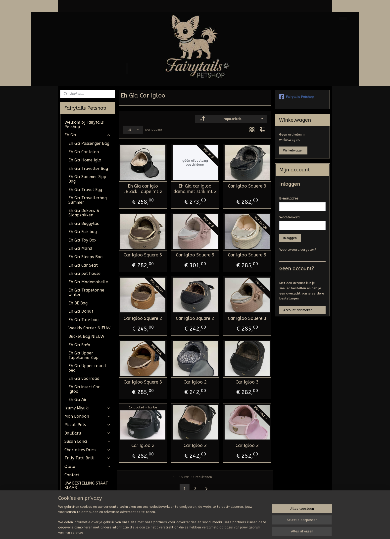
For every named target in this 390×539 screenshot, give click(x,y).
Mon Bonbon (87, 416)
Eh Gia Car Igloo (83, 151)
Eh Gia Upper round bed (87, 368)
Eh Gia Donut (80, 311)
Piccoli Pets (87, 424)
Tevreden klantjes (81, 508)
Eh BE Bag (78, 303)
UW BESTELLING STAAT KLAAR (86, 485)
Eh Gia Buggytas (83, 223)
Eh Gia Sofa (79, 345)
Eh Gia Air (77, 399)
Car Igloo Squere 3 (247, 186)
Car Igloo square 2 (195, 318)
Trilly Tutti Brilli (87, 458)
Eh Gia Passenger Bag (88, 143)
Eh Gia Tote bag (83, 319)
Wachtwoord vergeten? (297, 249)
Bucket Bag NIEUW (86, 336)
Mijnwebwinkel (251, 530)
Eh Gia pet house (84, 273)
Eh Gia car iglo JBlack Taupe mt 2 (142, 189)
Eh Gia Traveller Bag (88, 168)
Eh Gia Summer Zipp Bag (87, 179)
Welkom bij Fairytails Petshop (84, 124)
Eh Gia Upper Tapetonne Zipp (83, 355)
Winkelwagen (293, 150)
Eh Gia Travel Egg (85, 189)
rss (191, 530)
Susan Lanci (87, 441)
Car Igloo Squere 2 (143, 318)
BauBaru (87, 433)
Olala (87, 466)
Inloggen (290, 238)
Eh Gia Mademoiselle (88, 282)
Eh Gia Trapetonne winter (86, 292)
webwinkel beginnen (208, 530)
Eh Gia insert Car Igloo (84, 389)
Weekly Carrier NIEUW (89, 328)
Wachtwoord (289, 217)
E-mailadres (288, 198)
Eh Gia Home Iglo (84, 160)
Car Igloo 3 (247, 382)
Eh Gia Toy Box (82, 240)
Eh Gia (87, 135)
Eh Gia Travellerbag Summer (87, 200)
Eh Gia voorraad (83, 378)
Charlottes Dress (87, 449)
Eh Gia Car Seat (83, 265)
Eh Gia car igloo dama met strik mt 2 (195, 189)
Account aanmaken (297, 310)
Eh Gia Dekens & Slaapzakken (83, 212)
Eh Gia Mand (80, 248)
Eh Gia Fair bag (82, 231)
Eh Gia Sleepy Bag (85, 256)
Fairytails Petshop (296, 97)
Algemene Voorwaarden (77, 498)
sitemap (181, 530)
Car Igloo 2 (194, 382)
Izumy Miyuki (87, 408)
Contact (72, 475)
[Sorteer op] (231, 119)
